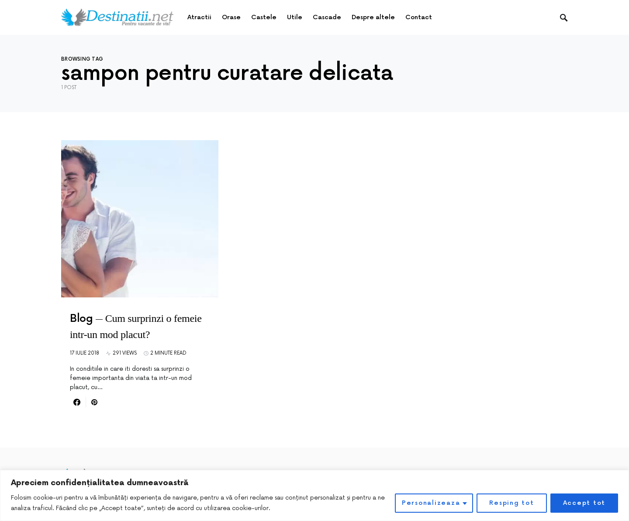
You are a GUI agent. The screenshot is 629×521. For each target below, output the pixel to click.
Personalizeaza (431, 503)
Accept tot (584, 503)
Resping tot (511, 503)
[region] (314, 495)
